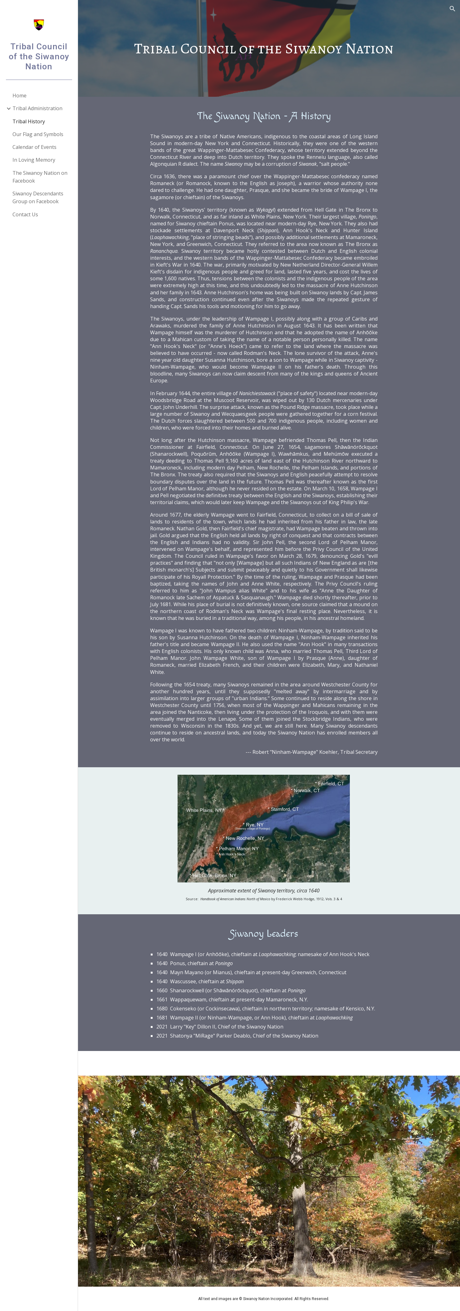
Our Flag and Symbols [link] (37, 134)
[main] (269, 48)
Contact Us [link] (25, 214)
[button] (452, 8)
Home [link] (19, 95)
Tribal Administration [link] (37, 108)
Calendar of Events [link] (34, 147)
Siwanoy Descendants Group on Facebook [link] (37, 197)
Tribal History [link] (28, 121)
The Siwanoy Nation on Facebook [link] (39, 176)
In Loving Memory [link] (33, 159)
